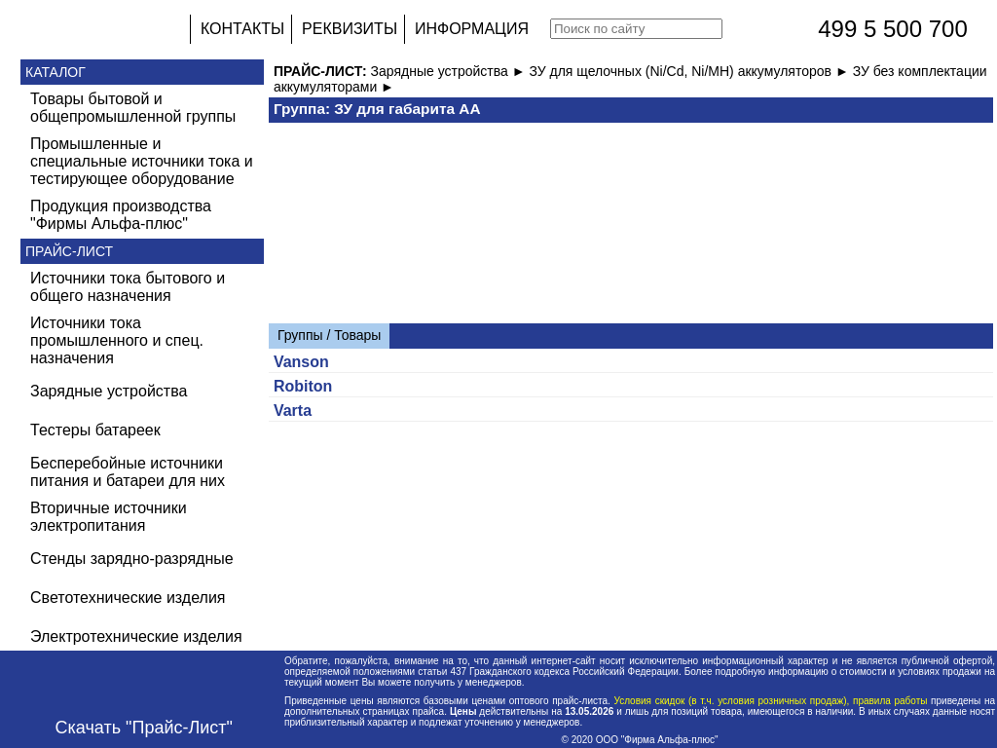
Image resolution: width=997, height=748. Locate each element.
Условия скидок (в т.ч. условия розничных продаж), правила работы (770, 700)
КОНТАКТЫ (242, 28)
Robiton (303, 386)
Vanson (301, 362)
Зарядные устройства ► (450, 71)
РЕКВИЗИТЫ (349, 28)
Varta (293, 410)
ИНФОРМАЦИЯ (472, 28)
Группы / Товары (329, 335)
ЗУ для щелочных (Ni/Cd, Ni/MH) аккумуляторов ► (690, 71)
